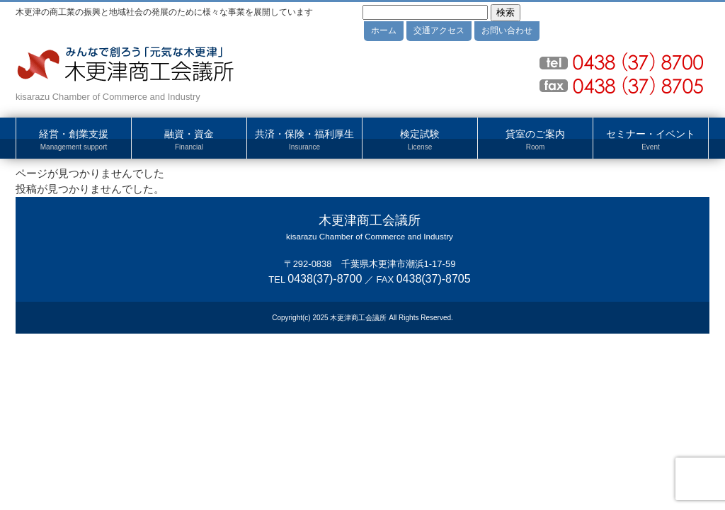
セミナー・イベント (650, 140)
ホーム (383, 30)
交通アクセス (438, 30)
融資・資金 (189, 140)
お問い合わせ (506, 30)
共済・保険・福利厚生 (304, 140)
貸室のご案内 (535, 140)
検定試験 (419, 140)
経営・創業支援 (73, 140)
